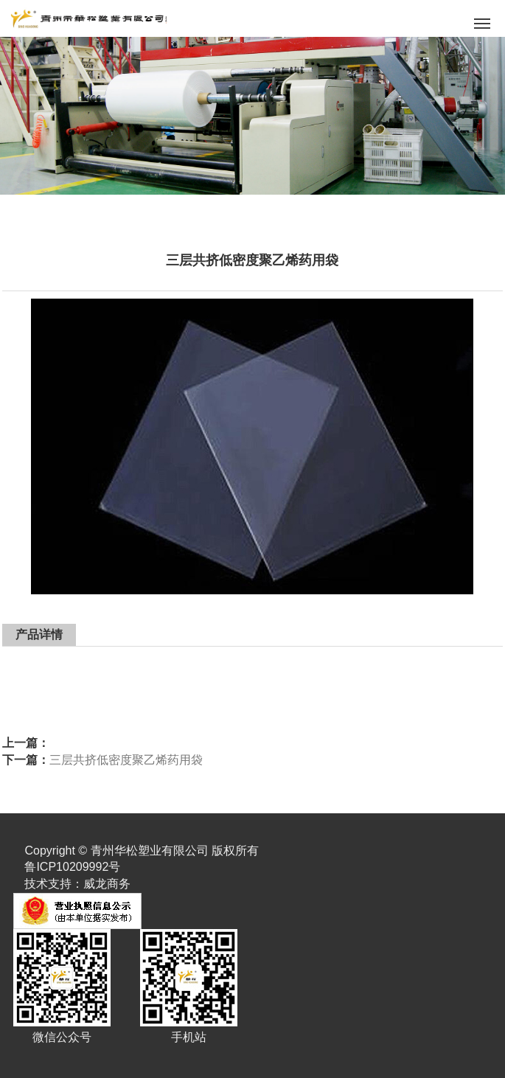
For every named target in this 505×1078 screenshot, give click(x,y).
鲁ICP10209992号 (72, 866)
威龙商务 (106, 883)
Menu (484, 19)
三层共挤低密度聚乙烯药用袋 (126, 760)
